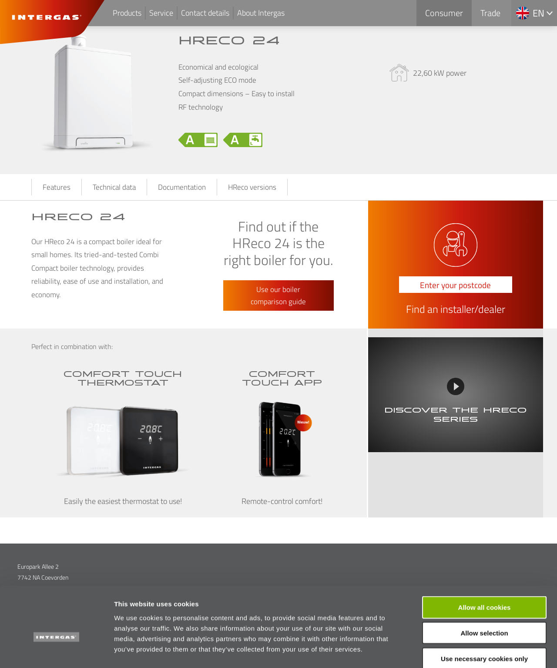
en (538, 13)
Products (127, 13)
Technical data (114, 187)
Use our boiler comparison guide (278, 295)
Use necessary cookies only (484, 612)
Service (161, 13)
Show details (456, 651)
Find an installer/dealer (455, 309)
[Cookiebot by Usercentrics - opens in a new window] (56, 651)
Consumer (444, 13)
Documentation (182, 187)
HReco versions (252, 187)
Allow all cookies (484, 561)
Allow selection (484, 587)
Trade (490, 13)
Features (56, 187)
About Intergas (261, 13)
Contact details (205, 13)
